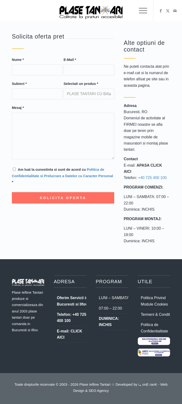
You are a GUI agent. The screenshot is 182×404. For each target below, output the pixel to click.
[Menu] (140, 10)
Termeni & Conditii (156, 314)
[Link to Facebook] (160, 10)
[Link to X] (167, 10)
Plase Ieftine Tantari (94, 384)
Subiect (19, 84)
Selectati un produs (81, 84)
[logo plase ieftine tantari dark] (91, 10)
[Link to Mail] (174, 10)
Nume (18, 60)
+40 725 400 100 (152, 179)
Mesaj (18, 108)
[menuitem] (140, 10)
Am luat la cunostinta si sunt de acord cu (62, 176)
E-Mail (70, 60)
